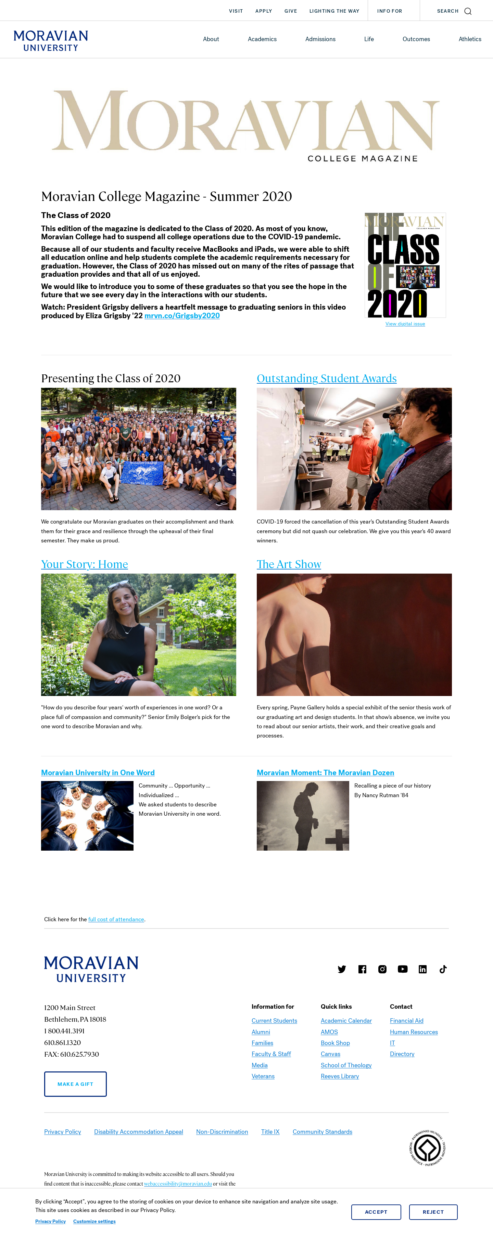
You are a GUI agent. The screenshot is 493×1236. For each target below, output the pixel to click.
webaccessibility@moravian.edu (178, 1183)
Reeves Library (340, 1076)
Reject (433, 1212)
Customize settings (94, 1221)
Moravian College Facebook (362, 969)
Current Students (274, 1021)
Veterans (263, 1076)
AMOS (329, 1032)
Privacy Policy (50, 1221)
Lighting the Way (334, 11)
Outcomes (416, 39)
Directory (402, 1054)
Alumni (261, 1032)
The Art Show (289, 563)
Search (448, 11)
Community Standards (322, 1132)
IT (392, 1043)
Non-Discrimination (222, 1132)
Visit (236, 11)
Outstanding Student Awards (327, 377)
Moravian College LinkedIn (423, 969)
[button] (456, 10)
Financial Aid (407, 1021)
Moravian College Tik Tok (443, 969)
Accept (376, 1212)
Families (262, 1043)
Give (291, 11)
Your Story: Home (84, 563)
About (211, 39)
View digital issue (405, 323)
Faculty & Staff (271, 1054)
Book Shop (335, 1043)
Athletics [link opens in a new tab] (470, 39)
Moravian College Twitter (342, 969)
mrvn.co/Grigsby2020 (182, 316)
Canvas (330, 1054)
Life (369, 39)
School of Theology (346, 1065)
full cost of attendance (116, 919)
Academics (262, 39)
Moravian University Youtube (402, 969)
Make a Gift (75, 1084)
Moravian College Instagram (382, 969)
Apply (263, 11)
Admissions (320, 39)
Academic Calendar (346, 1021)
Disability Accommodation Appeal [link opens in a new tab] (138, 1132)
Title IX (270, 1132)
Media (260, 1065)
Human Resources (414, 1032)
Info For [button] (396, 11)
